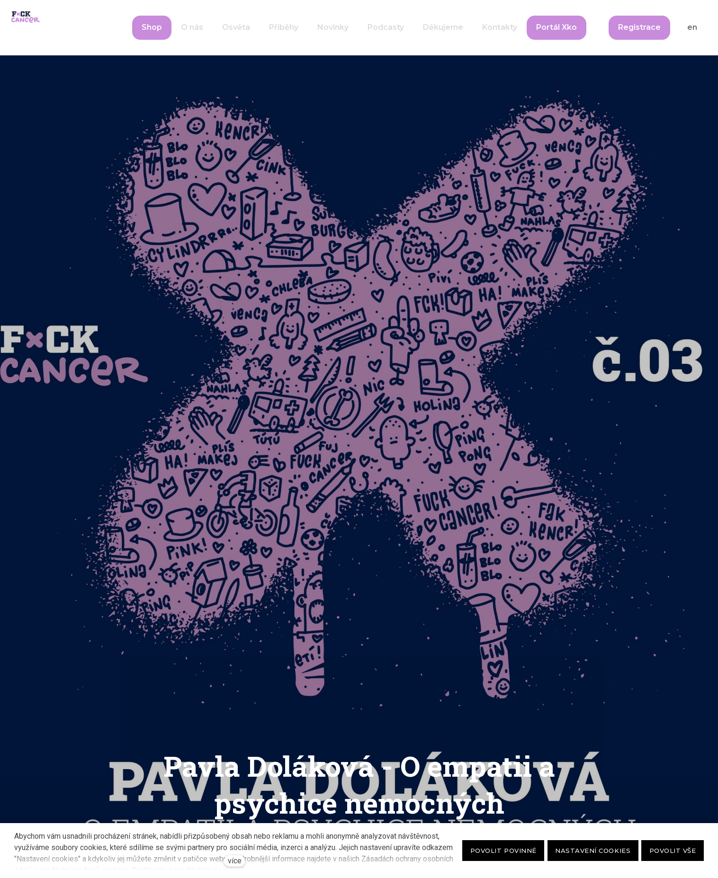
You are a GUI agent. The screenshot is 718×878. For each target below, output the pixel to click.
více (235, 860)
